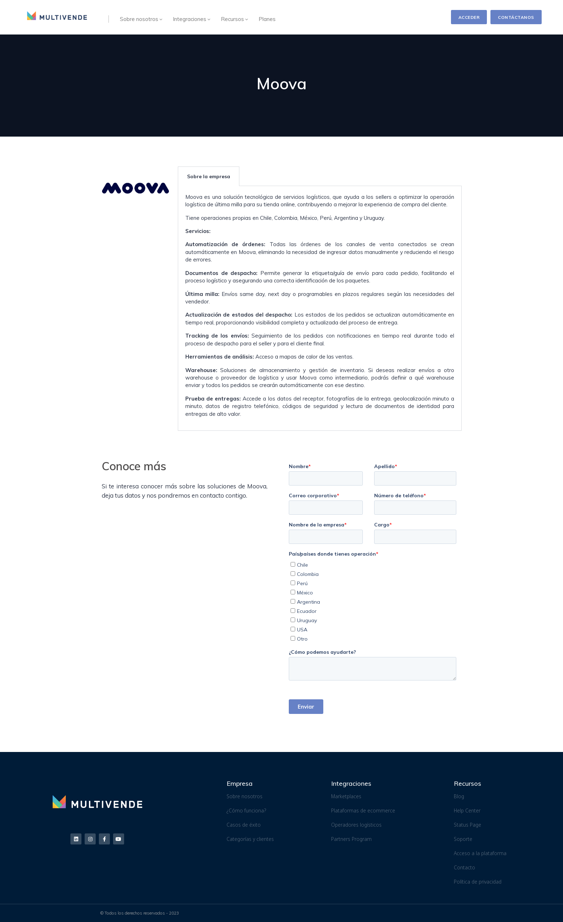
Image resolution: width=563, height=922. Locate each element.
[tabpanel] (320, 308)
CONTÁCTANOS (516, 17)
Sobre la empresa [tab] (208, 176)
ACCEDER (469, 17)
